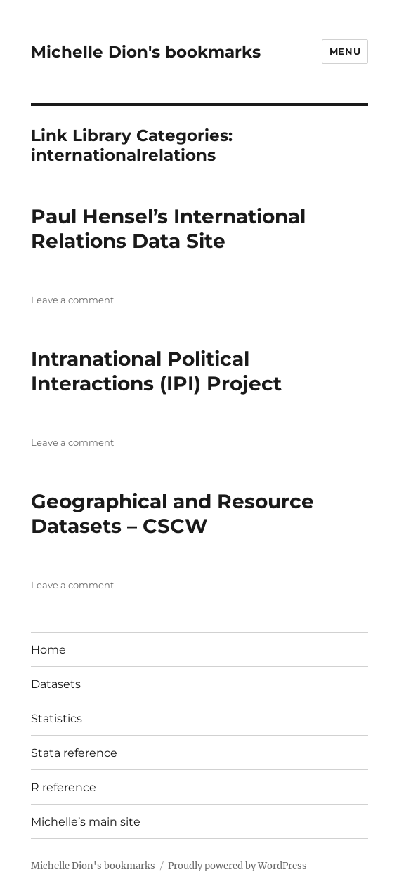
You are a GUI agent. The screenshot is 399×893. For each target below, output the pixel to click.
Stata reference (74, 753)
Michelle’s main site (85, 821)
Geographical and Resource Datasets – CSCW (172, 513)
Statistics (56, 718)
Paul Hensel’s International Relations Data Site (168, 228)
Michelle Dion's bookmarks (146, 52)
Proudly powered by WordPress (237, 866)
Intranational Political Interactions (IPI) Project (156, 371)
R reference (63, 787)
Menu (344, 51)
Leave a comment (72, 299)
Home (48, 649)
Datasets (56, 684)
